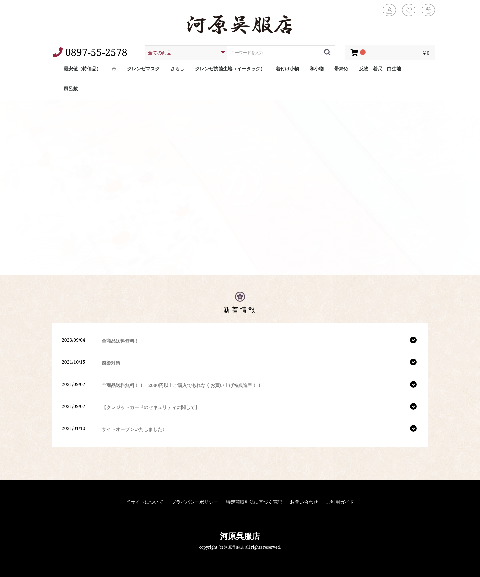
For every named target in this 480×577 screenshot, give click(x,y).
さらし (177, 68)
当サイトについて (144, 502)
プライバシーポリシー (194, 502)
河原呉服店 (240, 535)
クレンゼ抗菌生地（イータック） (230, 68)
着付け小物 (287, 68)
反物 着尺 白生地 (380, 68)
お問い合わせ (304, 502)
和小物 (317, 68)
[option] (240, 187)
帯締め (341, 68)
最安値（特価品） (82, 68)
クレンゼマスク (143, 68)
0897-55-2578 (90, 52)
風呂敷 (71, 88)
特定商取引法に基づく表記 (254, 502)
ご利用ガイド (340, 502)
